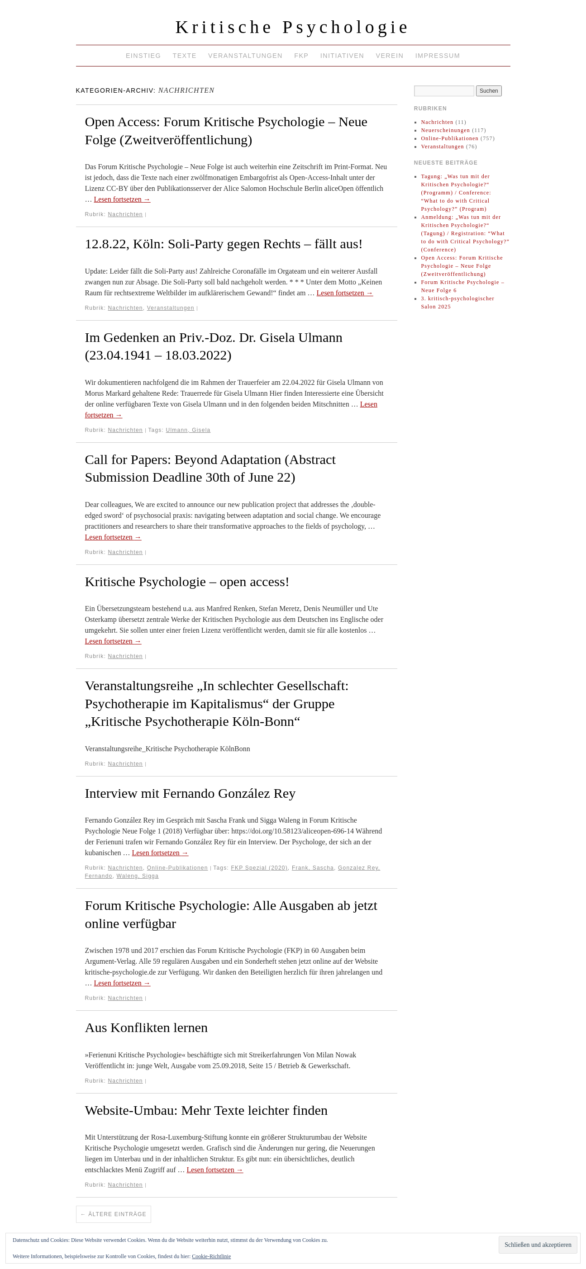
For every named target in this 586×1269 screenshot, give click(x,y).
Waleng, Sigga (138, 876)
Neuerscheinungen (445, 130)
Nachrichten (125, 214)
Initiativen (342, 55)
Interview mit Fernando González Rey (190, 793)
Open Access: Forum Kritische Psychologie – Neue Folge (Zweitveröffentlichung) (462, 266)
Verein (390, 55)
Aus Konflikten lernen (146, 1027)
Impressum (437, 55)
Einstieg (143, 55)
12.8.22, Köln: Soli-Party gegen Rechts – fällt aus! (224, 243)
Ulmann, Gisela (188, 430)
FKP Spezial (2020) (259, 868)
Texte (184, 55)
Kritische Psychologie (292, 27)
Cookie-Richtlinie (211, 1256)
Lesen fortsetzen (122, 199)
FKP (301, 55)
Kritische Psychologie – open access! (187, 581)
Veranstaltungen (245, 55)
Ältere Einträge (114, 1214)
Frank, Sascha (313, 868)
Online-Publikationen (177, 868)
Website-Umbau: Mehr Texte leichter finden (206, 1110)
